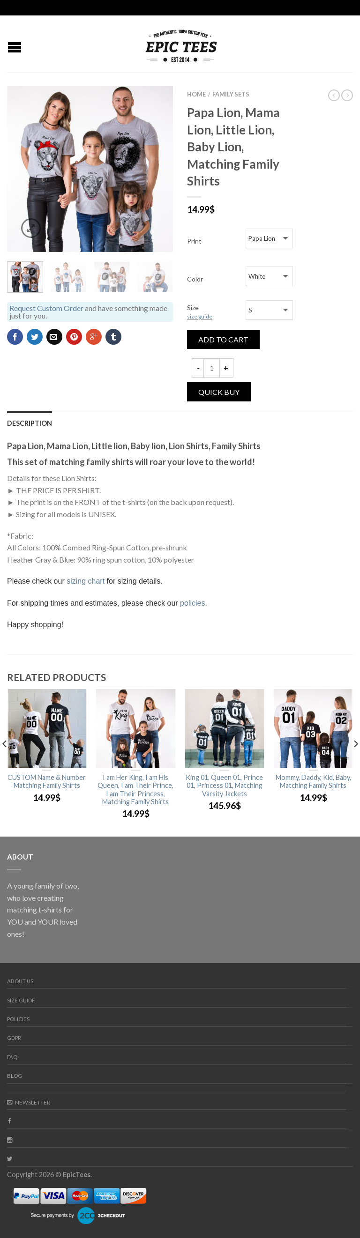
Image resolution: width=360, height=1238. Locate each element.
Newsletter (28, 1102)
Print (194, 241)
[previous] (4, 763)
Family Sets (230, 94)
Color (195, 279)
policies (192, 603)
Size (199, 312)
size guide (199, 316)
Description (29, 423)
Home (196, 94)
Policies (18, 1019)
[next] (355, 763)
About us (20, 981)
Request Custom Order (46, 308)
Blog (14, 1076)
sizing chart (86, 581)
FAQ (12, 1057)
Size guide (21, 1000)
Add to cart (223, 339)
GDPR (14, 1038)
